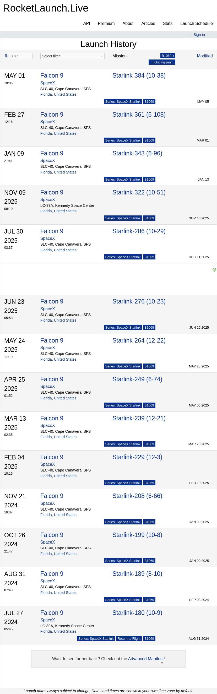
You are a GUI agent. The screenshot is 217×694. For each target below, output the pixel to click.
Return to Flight (128, 639)
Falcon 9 (51, 75)
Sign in (199, 34)
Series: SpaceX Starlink (122, 102)
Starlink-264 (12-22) (139, 340)
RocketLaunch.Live (46, 8)
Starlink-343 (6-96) (137, 153)
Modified (205, 56)
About (128, 23)
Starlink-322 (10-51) (139, 192)
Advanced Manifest (146, 659)
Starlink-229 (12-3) (137, 457)
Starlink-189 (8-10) (137, 573)
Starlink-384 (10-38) (139, 75)
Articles (148, 23)
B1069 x (168, 56)
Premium (106, 23)
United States (65, 94)
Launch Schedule (196, 23)
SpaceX (47, 83)
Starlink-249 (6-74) (137, 379)
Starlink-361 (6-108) (139, 114)
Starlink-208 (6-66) (137, 495)
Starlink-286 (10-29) (139, 231)
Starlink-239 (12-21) (139, 418)
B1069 (149, 102)
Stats (167, 23)
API (86, 23)
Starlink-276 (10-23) (139, 301)
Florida (46, 94)
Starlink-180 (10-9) (137, 612)
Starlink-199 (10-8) (137, 535)
